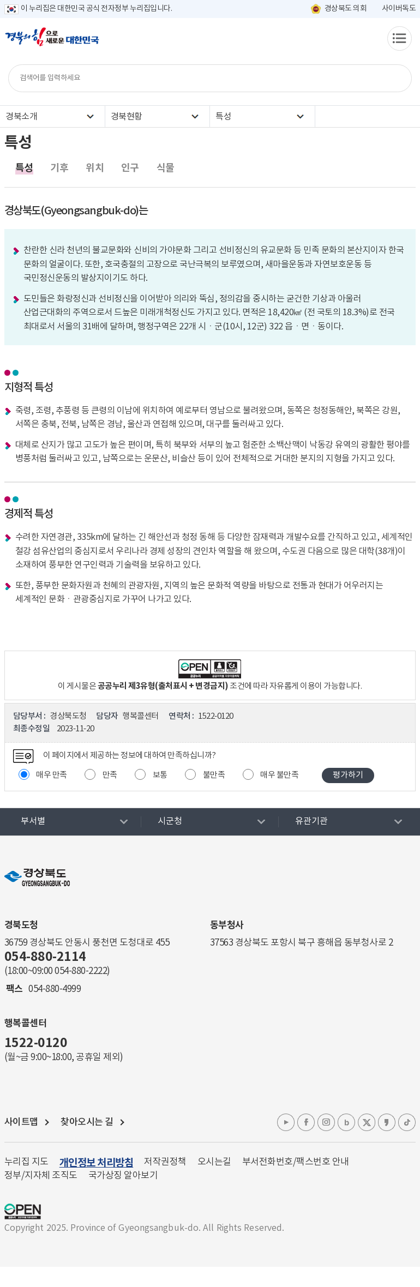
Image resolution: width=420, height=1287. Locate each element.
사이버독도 (399, 8)
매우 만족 (51, 775)
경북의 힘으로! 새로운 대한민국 (52, 42)
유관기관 (311, 821)
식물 (166, 168)
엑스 (366, 1122)
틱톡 (407, 1122)
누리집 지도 (26, 1162)
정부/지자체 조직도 (40, 1175)
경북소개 (21, 117)
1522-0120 (36, 1043)
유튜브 (286, 1122)
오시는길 (214, 1162)
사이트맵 (21, 1122)
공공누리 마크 (22, 1211)
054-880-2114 (45, 957)
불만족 (214, 775)
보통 (160, 775)
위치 (95, 168)
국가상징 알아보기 (123, 1175)
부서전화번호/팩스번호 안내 (295, 1162)
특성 (223, 117)
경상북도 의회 (346, 8)
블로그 (346, 1122)
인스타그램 (326, 1122)
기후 (59, 168)
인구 (130, 168)
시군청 (170, 821)
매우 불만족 (279, 775)
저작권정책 (165, 1162)
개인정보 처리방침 (96, 1163)
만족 (110, 775)
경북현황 (126, 117)
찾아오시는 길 (87, 1122)
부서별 (33, 821)
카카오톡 (386, 1122)
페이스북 (306, 1122)
